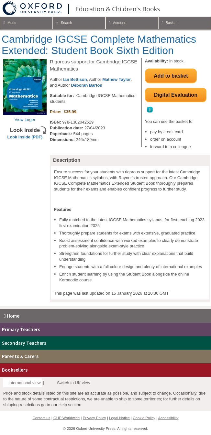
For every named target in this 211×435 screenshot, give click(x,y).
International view (24, 382)
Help (63, 404)
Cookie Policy (144, 418)
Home (10, 316)
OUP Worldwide (66, 418)
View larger (25, 119)
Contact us (41, 418)
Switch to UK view (73, 382)
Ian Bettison (75, 79)
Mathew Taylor (116, 79)
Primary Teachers (21, 329)
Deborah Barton (86, 85)
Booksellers (15, 370)
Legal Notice (119, 418)
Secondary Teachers (24, 343)
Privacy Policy (94, 418)
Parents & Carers (20, 356)
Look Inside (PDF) (25, 137)
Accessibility (168, 418)
